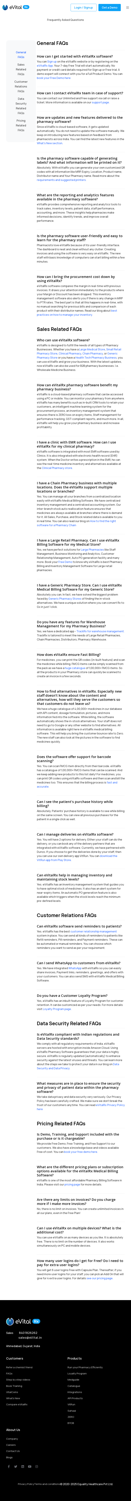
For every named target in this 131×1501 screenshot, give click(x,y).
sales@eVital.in (30, 1337)
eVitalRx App (45, 65)
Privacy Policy (26, 1484)
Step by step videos (18, 1379)
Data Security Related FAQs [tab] (21, 106)
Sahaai (72, 1411)
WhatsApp (75, 968)
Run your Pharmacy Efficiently (85, 1367)
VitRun (71, 1404)
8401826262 (28, 1332)
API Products (75, 1398)
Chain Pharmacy (92, 353)
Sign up (52, 61)
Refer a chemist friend (19, 1367)
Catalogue (74, 1386)
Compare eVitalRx (16, 1404)
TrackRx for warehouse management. (100, 631)
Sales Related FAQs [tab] (21, 69)
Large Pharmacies (92, 549)
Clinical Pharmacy (70, 353)
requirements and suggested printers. (61, 180)
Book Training (14, 1386)
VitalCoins (12, 1392)
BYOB (71, 1423)
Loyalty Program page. (57, 1009)
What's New (13, 1398)
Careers (11, 1445)
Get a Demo (109, 7)
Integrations (75, 1392)
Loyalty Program (77, 1373)
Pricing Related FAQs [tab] (21, 125)
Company (12, 1439)
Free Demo (65, 562)
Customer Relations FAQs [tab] (21, 86)
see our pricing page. (99, 1278)
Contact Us (13, 1451)
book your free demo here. (81, 1152)
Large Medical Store (92, 349)
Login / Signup (83, 7)
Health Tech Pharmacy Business (96, 357)
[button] (127, 7)
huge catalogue (75, 668)
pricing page (72, 1184)
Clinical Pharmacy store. (57, 468)
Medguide (73, 1379)
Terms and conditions (47, 1484)
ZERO (71, 1417)
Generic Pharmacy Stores (64, 599)
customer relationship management (93, 931)
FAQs (9, 1373)
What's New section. (50, 143)
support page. (101, 102)
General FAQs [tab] (21, 54)
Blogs (9, 1457)
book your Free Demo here (54, 78)
